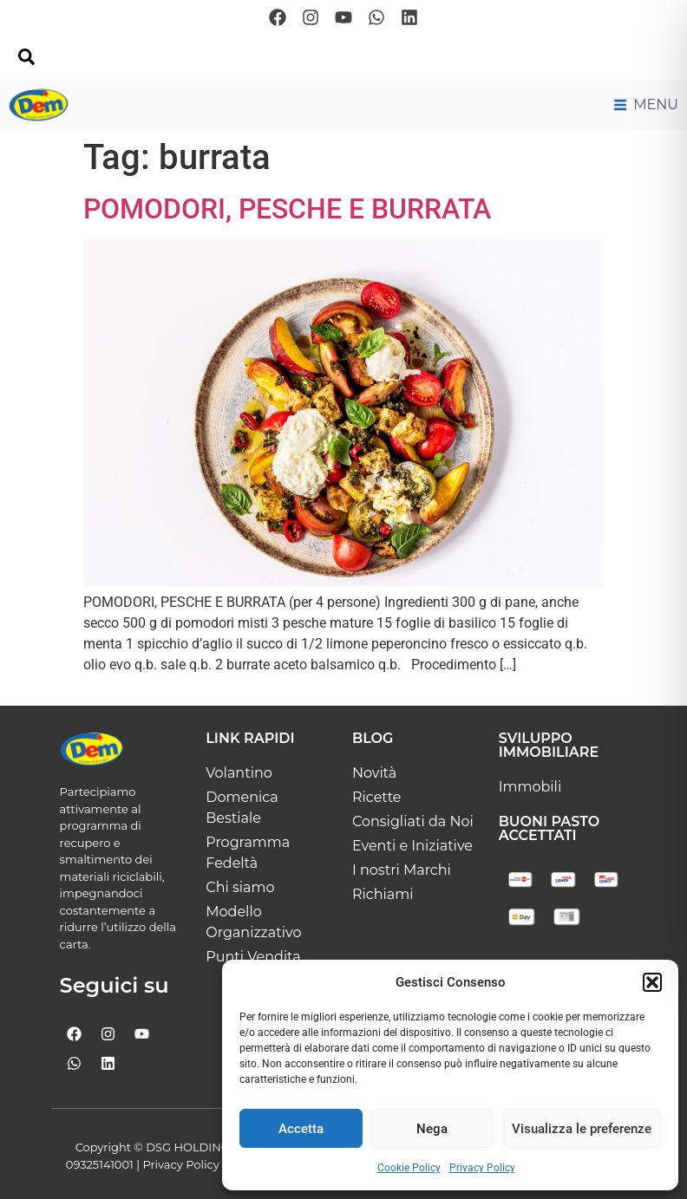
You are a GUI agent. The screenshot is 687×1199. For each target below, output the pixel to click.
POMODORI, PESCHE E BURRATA (287, 208)
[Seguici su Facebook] (277, 17)
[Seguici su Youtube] (343, 17)
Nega (432, 1129)
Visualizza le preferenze (581, 1129)
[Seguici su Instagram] (310, 17)
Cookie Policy (409, 1168)
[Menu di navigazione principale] (646, 104)
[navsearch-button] (26, 60)
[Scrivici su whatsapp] (376, 17)
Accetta (301, 1129)
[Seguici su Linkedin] (409, 17)
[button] (652, 982)
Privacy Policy (482, 1168)
